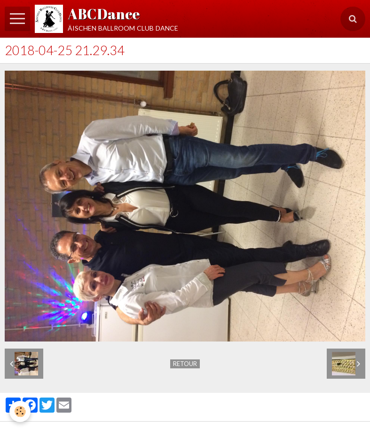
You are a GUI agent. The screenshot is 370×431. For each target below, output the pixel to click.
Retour (185, 363)
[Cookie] (20, 411)
